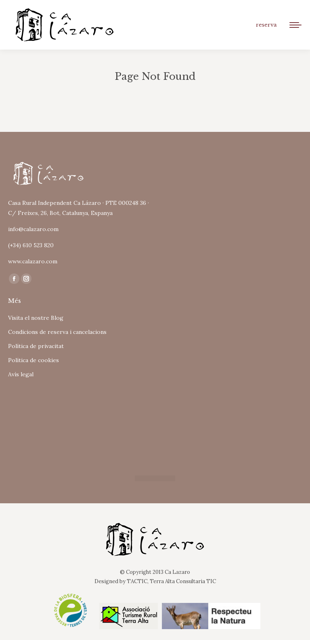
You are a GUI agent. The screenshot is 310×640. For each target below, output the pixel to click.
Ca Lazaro (177, 572)
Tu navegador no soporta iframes (93, 424)
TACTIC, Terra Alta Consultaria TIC (171, 581)
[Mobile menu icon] (295, 25)
